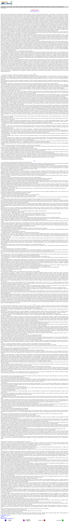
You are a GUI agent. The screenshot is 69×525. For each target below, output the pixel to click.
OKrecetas (47, 6)
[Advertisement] (41, 3)
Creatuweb (31, 6)
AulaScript (36, 6)
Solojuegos (25, 6)
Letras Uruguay (9, 6)
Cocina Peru (52, 6)
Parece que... (3, 7)
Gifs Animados (41, 6)
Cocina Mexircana (59, 6)
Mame (21, 6)
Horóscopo (3, 6)
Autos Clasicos (16, 6)
